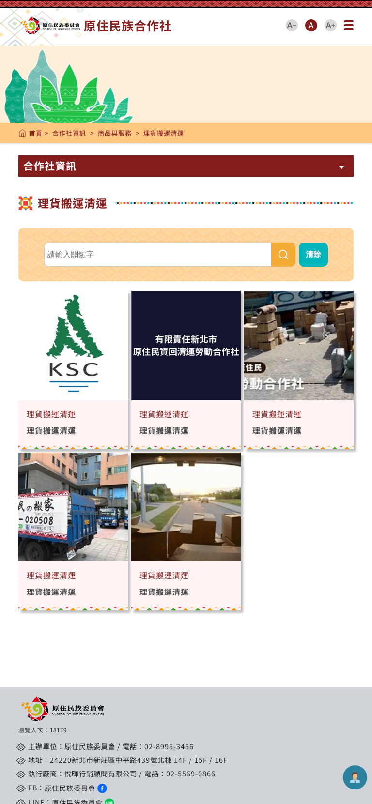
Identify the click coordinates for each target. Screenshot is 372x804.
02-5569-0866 (191, 773)
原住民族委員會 (76, 788)
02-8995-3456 (169, 746)
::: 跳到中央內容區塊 (29, 5)
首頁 (36, 132)
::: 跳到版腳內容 (42, 689)
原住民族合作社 (94, 25)
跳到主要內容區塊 (23, 12)
